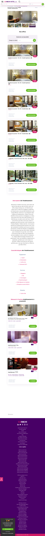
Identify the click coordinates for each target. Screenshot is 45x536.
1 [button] (22, 55)
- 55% (32, 317)
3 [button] (24, 315)
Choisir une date (31, 64)
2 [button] (23, 55)
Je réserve (32, 326)
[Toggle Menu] (2, 1)
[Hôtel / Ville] (15, 4)
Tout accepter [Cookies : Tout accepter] (8, 529)
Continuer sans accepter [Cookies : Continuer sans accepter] (9, 519)
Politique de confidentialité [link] (7, 533)
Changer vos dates (13, 40)
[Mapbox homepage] (10, 414)
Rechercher (43, 4)
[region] (22, 405)
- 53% (32, 344)
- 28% (32, 371)
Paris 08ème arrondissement (21, 6)
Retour (36, 7)
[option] (22, 50)
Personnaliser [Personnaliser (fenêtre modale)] (8, 531)
